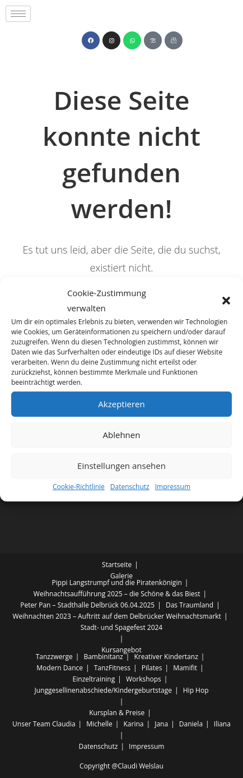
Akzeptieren (121, 403)
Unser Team (31, 724)
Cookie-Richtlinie (79, 486)
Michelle (99, 724)
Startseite (117, 564)
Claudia (64, 724)
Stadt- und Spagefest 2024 (121, 627)
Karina (134, 724)
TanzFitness (112, 668)
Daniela (191, 724)
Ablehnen (122, 434)
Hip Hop (196, 690)
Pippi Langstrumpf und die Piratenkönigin (117, 582)
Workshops (143, 679)
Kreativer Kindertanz (166, 656)
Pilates (152, 668)
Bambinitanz (103, 656)
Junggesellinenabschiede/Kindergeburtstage (103, 690)
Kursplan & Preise (116, 712)
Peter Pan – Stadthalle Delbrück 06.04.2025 (87, 605)
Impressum (172, 486)
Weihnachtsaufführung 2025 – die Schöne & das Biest (117, 594)
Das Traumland (189, 605)
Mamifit (185, 668)
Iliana (222, 724)
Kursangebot (121, 650)
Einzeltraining (94, 679)
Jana (161, 724)
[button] (226, 300)
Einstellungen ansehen (121, 465)
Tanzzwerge (54, 656)
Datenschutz (129, 486)
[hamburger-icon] (18, 14)
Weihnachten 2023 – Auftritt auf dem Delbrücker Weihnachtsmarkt (117, 616)
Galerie (121, 576)
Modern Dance (59, 668)
